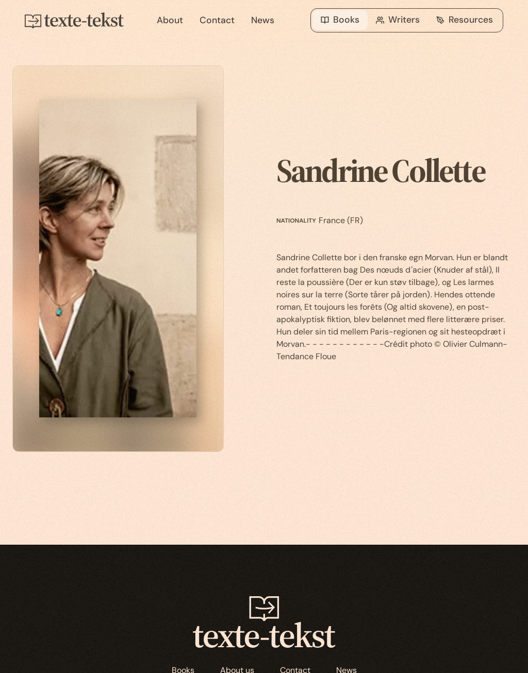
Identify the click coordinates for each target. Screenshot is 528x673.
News (262, 20)
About (170, 20)
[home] (82, 20)
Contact (217, 20)
